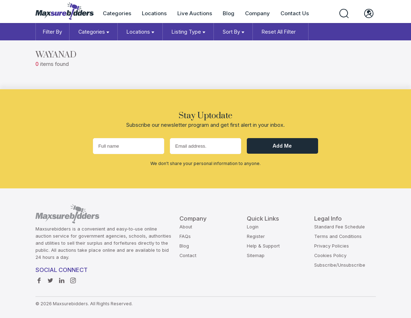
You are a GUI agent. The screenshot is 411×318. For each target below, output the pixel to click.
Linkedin (61, 278)
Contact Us (295, 13)
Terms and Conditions (338, 236)
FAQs (185, 236)
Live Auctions (194, 13)
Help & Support (263, 246)
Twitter (50, 278)
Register (256, 236)
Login (253, 226)
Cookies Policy (330, 255)
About (185, 226)
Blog (228, 13)
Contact (187, 255)
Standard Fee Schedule (339, 226)
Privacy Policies (331, 246)
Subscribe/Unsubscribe (339, 265)
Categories (117, 13)
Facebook (39, 278)
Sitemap (256, 255)
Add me (282, 146)
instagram (73, 278)
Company (257, 13)
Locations (154, 13)
